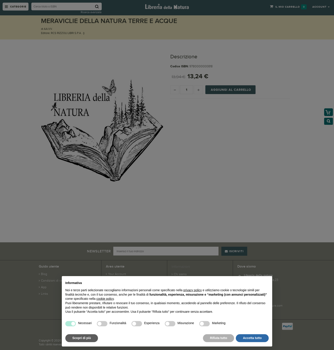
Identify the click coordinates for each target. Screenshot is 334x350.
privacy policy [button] (192, 290)
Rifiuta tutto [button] (218, 338)
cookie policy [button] (105, 298)
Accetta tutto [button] (252, 338)
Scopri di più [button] (81, 338)
